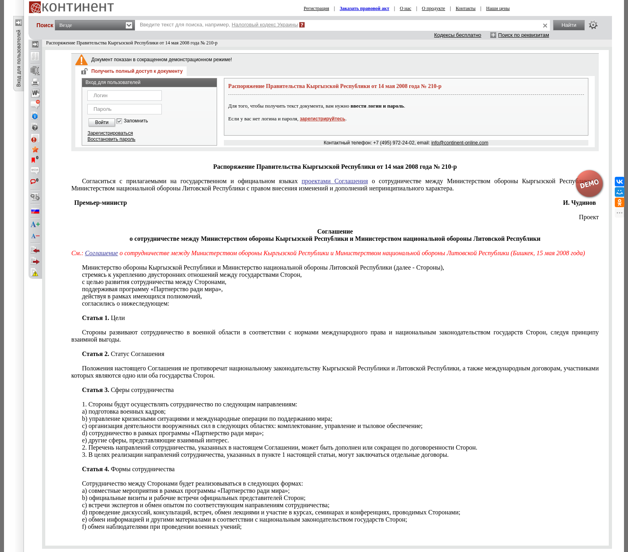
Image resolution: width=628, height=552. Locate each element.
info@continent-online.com (459, 143)
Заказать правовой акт (364, 8)
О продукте (433, 8)
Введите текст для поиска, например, (219, 25)
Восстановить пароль (111, 139)
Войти (102, 122)
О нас (405, 8)
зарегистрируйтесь (322, 119)
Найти (569, 25)
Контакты (466, 8)
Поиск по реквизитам (523, 35)
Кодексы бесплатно (457, 35)
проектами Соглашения (335, 181)
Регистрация (316, 8)
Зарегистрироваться (110, 133)
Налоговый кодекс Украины (265, 25)
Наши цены (498, 8)
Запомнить (136, 121)
